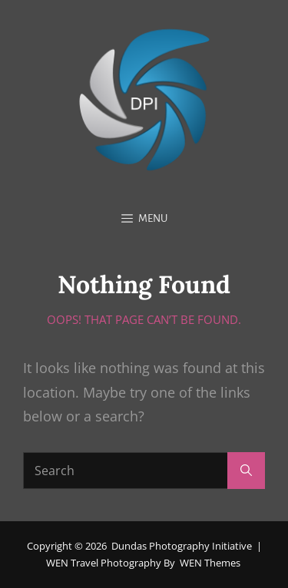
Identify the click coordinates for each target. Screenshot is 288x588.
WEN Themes (210, 563)
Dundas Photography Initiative (181, 546)
